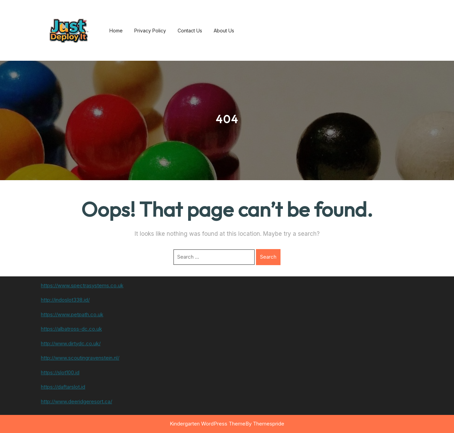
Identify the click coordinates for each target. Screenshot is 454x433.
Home (116, 30)
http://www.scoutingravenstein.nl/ (80, 358)
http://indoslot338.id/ (65, 300)
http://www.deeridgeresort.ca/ (76, 401)
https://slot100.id (60, 372)
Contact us (190, 30)
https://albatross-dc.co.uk (71, 329)
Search (268, 257)
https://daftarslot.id (63, 387)
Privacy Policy (150, 30)
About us (224, 30)
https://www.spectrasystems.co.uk (82, 285)
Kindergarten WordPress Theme (207, 423)
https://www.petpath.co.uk (72, 314)
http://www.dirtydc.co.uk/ (71, 343)
